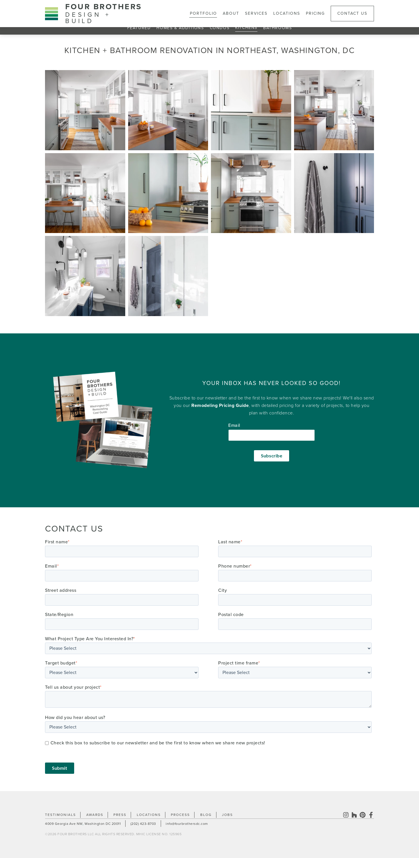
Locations (286, 13)
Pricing (315, 13)
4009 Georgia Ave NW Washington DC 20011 (83, 824)
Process (180, 815)
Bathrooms (277, 27)
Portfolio (203, 13)
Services (256, 13)
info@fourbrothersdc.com (187, 824)
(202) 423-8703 (143, 824)
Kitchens (246, 27)
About (231, 13)
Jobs (227, 815)
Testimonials (60, 815)
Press (119, 815)
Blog (206, 815)
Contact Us (352, 13)
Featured (139, 27)
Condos (220, 27)
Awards (94, 815)
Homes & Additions (180, 27)
